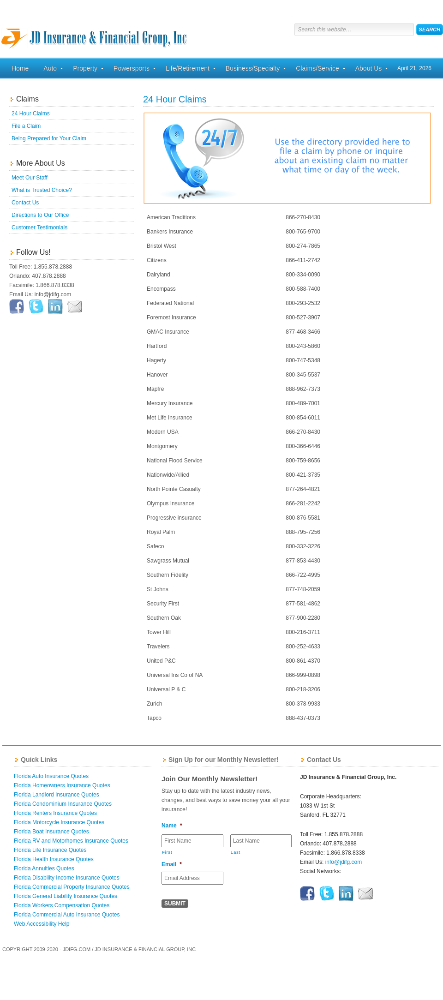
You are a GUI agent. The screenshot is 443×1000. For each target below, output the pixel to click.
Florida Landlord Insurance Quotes (56, 794)
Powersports (131, 70)
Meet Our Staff (30, 177)
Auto (50, 70)
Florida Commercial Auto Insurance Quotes (67, 914)
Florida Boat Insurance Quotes (51, 831)
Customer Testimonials (39, 227)
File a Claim (26, 126)
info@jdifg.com (343, 862)
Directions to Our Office (40, 215)
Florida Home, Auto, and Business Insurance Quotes (94, 30)
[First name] (192, 840)
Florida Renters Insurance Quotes (55, 813)
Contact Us (25, 202)
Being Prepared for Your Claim (49, 138)
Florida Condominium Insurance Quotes (63, 804)
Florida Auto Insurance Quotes (51, 776)
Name (172, 825)
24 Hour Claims (31, 113)
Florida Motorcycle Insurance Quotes (59, 822)
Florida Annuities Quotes (44, 868)
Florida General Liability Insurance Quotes (65, 896)
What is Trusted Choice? (42, 190)
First (167, 852)
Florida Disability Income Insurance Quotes (67, 877)
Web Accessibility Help (42, 924)
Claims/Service (317, 70)
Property (85, 70)
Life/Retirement (187, 70)
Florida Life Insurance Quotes (50, 850)
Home (20, 68)
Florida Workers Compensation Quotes (61, 905)
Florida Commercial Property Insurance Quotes (72, 887)
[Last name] (261, 840)
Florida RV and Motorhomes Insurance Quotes (71, 841)
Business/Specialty (253, 70)
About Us (368, 70)
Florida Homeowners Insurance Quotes (62, 785)
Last (235, 852)
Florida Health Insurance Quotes (54, 859)
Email (172, 864)
